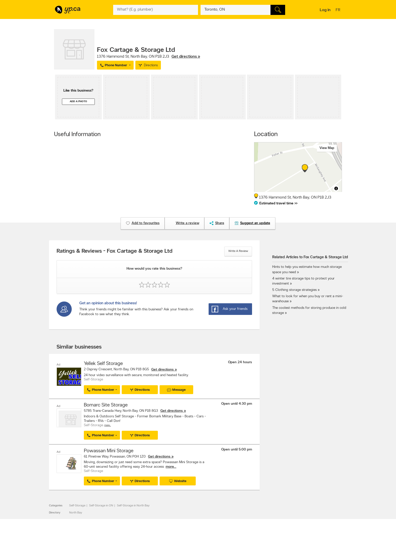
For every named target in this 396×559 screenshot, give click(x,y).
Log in (325, 10)
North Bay (75, 512)
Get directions (162, 370)
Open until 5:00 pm (236, 449)
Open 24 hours (240, 362)
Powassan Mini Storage (108, 450)
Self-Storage (77, 505)
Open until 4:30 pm (236, 404)
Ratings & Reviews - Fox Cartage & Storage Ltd (114, 251)
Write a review (238, 251)
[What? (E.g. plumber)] (155, 10)
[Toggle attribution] (336, 188)
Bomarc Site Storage (106, 405)
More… (107, 425)
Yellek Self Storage (103, 363)
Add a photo (78, 101)
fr (338, 10)
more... (171, 466)
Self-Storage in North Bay (133, 505)
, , (148, 57)
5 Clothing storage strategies (294, 290)
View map (326, 148)
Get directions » (185, 57)
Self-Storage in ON (101, 505)
